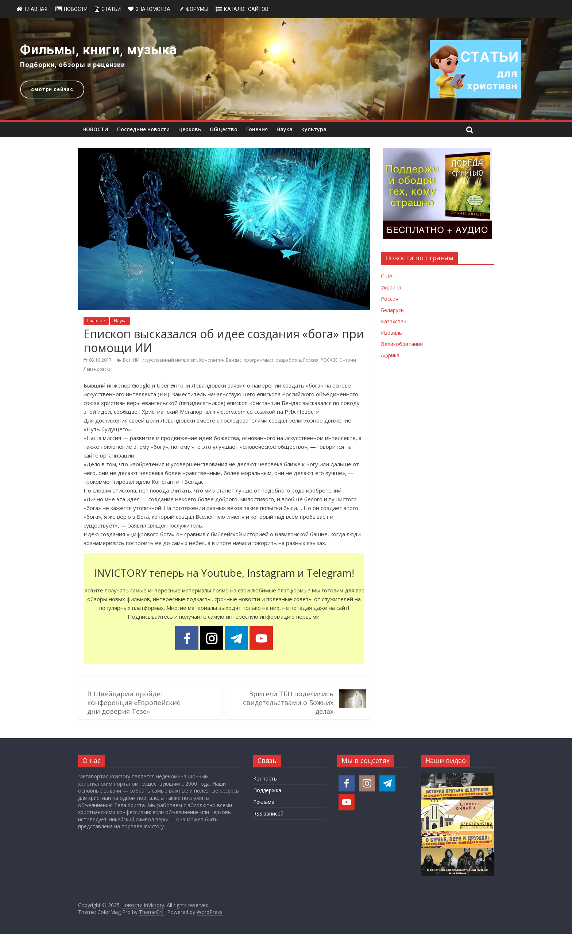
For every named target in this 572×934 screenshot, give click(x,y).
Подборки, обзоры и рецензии (72, 65)
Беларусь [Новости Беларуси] (392, 310)
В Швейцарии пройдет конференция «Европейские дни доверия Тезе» (134, 702)
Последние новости (143, 129)
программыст (258, 360)
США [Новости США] (387, 276)
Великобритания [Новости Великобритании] (402, 343)
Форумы (197, 9)
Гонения (257, 129)
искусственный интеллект (169, 360)
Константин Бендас (220, 360)
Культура (313, 129)
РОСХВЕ (329, 360)
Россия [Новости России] (389, 298)
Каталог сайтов (246, 9)
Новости (76, 9)
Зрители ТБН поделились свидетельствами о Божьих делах (288, 702)
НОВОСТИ (95, 129)
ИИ (136, 360)
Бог (127, 360)
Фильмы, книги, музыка (98, 50)
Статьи (111, 9)
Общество (223, 129)
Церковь (189, 129)
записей (268, 813)
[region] (286, 69)
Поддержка (267, 790)
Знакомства (153, 9)
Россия (310, 360)
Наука (285, 129)
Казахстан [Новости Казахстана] (393, 321)
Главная (36, 9)
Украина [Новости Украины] (391, 287)
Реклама (263, 801)
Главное (96, 321)
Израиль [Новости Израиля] (391, 332)
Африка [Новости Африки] (390, 355)
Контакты (265, 778)
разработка (288, 360)
